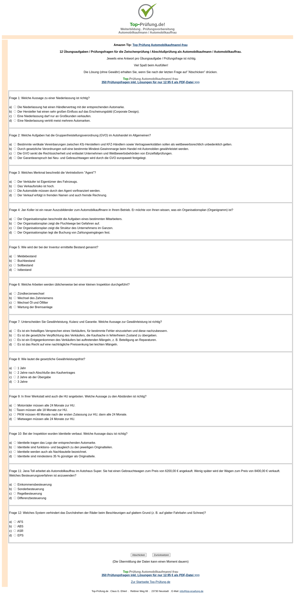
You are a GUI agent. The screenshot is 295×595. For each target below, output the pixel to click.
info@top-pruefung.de (191, 591)
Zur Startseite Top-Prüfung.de (150, 582)
